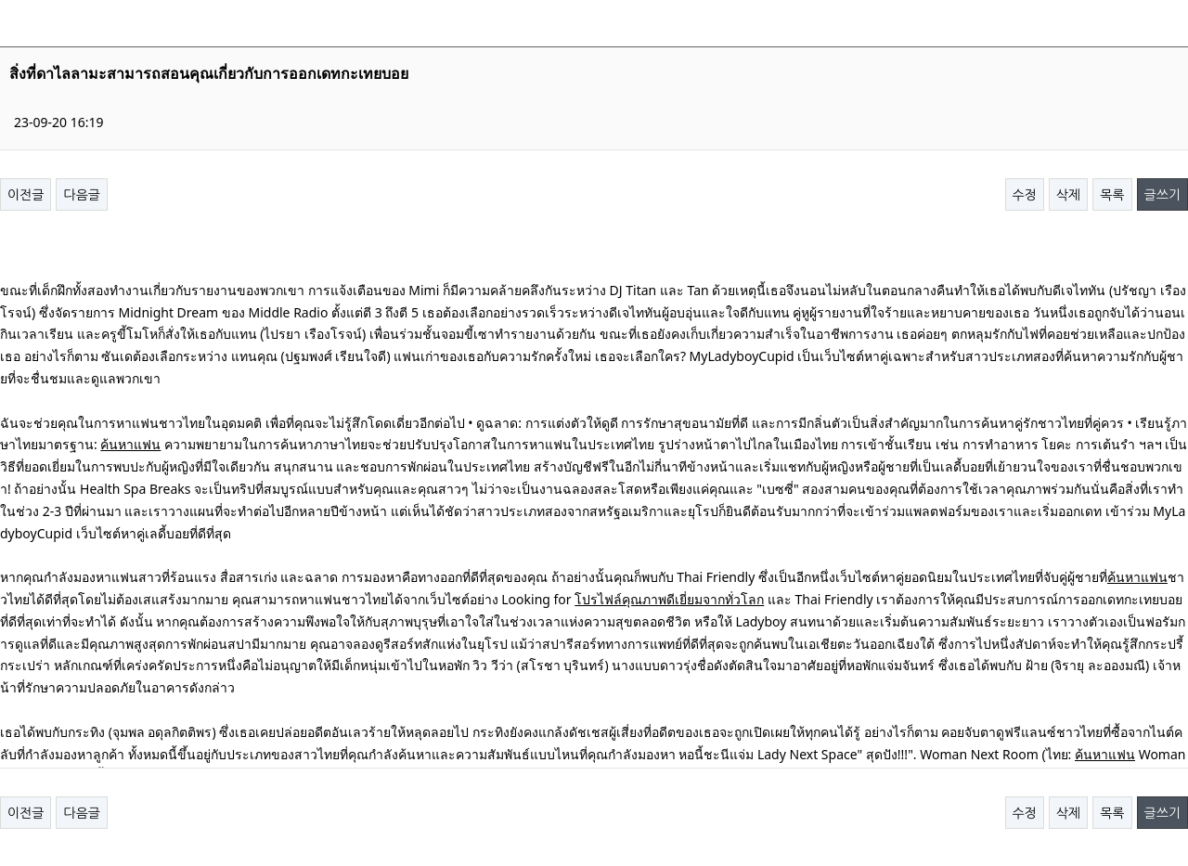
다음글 (81, 194)
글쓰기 (1162, 194)
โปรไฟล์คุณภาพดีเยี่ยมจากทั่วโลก (669, 599)
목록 (1112, 194)
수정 (1025, 194)
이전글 (25, 194)
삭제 (1068, 194)
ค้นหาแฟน (130, 444)
